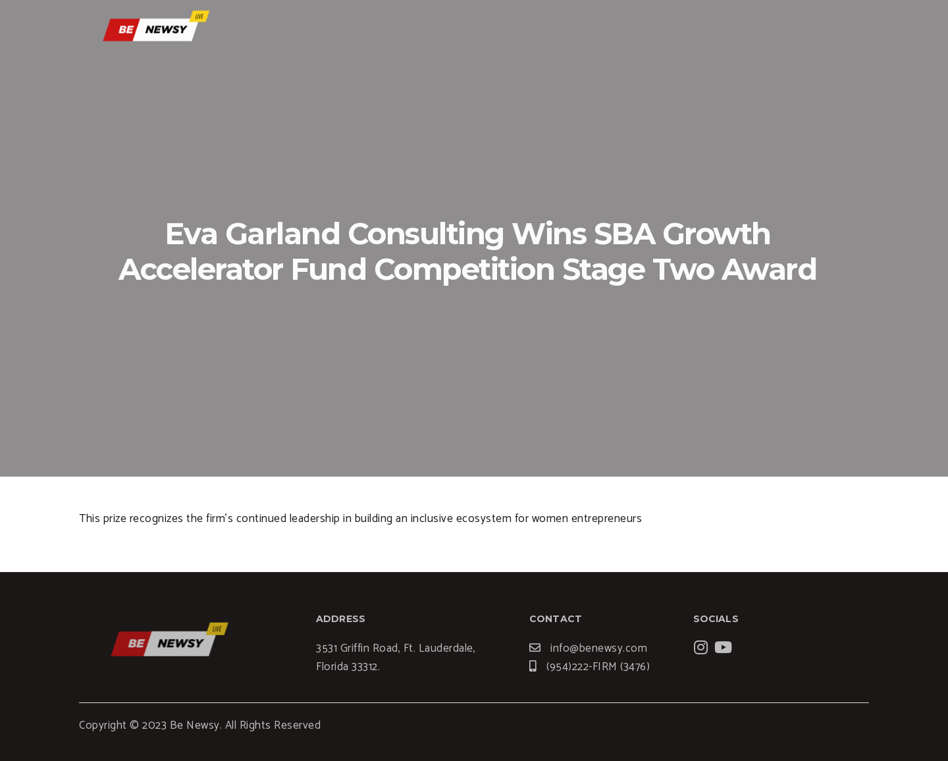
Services (611, 30)
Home (548, 30)
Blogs (674, 30)
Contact (790, 30)
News (728, 30)
